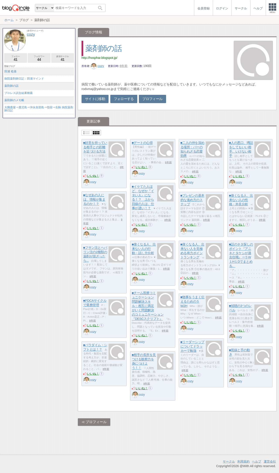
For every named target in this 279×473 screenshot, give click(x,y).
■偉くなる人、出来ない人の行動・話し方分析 (144, 249)
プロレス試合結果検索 (18, 93)
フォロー (15, 58)
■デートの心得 (142, 143)
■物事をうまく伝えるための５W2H (192, 301)
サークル (229, 461)
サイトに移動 (95, 99)
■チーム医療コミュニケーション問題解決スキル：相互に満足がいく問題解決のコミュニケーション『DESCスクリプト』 (148, 306)
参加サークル (62, 58)
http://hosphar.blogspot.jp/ (99, 58)
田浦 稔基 (10, 71)
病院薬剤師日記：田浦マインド (24, 78)
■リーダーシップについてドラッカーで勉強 (192, 346)
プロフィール (152, 99)
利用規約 (243, 461)
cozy (97, 66)
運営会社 (270, 461)
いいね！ (93, 175)
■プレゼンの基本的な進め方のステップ (192, 200)
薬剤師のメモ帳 (14, 100)
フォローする (124, 99)
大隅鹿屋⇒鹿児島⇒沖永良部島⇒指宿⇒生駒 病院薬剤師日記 (38, 109)
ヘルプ (256, 461)
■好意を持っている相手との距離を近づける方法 (95, 147)
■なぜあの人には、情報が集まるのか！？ (94, 199)
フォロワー (39, 58)
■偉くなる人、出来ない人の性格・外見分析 (241, 200)
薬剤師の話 (103, 48)
